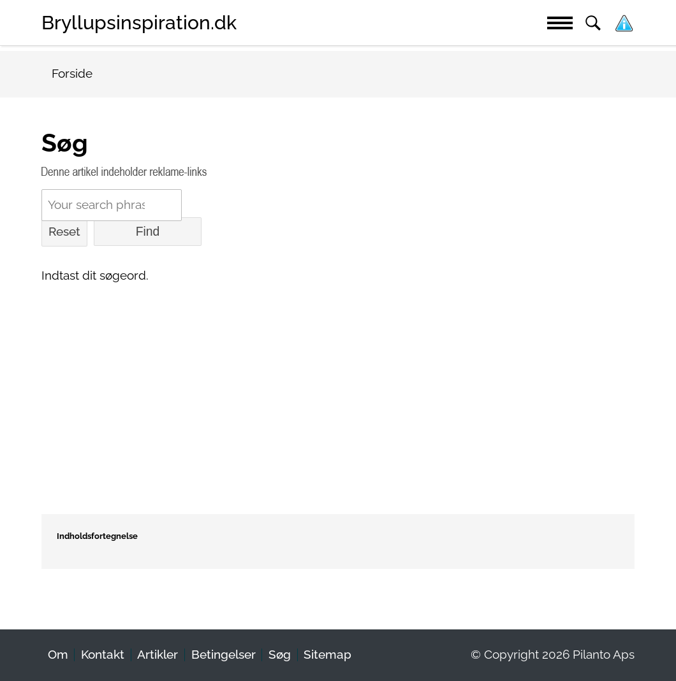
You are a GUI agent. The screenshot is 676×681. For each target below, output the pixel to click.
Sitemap (327, 654)
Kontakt (102, 654)
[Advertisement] (338, 388)
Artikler (157, 654)
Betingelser (223, 654)
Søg (279, 654)
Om (58, 654)
